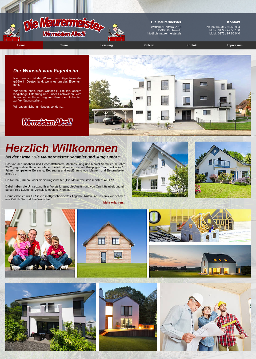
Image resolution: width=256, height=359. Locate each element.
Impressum (235, 45)
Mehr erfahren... (114, 202)
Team (64, 45)
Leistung (107, 45)
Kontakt (192, 45)
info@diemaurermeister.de (164, 33)
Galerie (149, 45)
